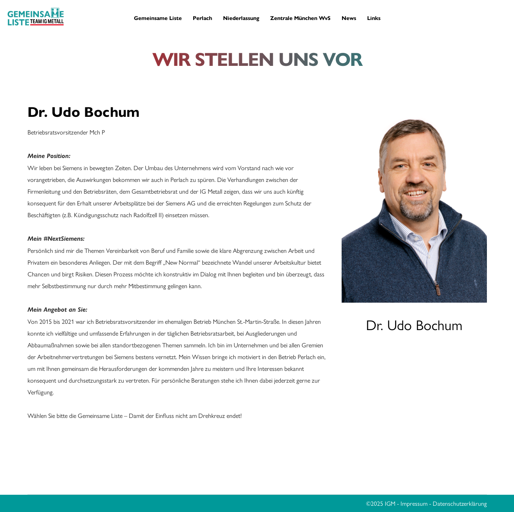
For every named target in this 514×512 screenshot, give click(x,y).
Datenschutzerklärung (460, 503)
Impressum (414, 503)
